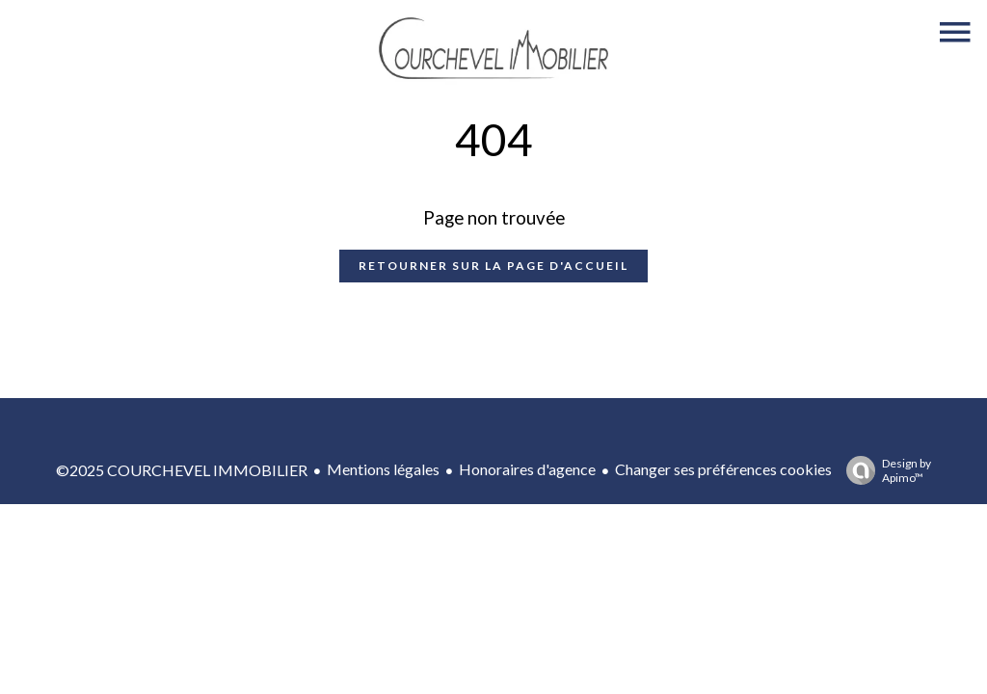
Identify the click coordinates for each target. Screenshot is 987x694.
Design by (884, 470)
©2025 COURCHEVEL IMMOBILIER (181, 470)
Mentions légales (383, 469)
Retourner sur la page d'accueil (493, 265)
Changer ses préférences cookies (723, 469)
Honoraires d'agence (527, 469)
